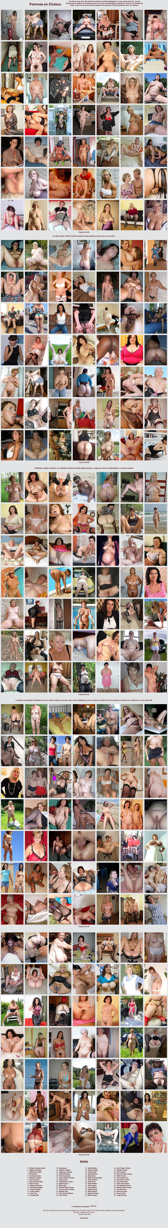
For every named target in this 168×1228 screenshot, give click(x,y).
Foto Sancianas (64, 1176)
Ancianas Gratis (35, 1176)
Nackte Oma (63, 1191)
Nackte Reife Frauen (66, 1187)
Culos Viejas (34, 1191)
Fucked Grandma (36, 1187)
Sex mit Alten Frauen (66, 1189)
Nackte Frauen (93, 1193)
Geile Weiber (92, 1184)
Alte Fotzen (63, 1195)
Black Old (62, 1186)
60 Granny (33, 1174)
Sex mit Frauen (122, 1182)
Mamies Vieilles (64, 1170)
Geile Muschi (92, 1180)
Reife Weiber (92, 1168)
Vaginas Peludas (35, 1170)
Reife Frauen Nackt (95, 1178)
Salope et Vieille (35, 1178)
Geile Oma (92, 1176)
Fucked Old (34, 1195)
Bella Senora (63, 1184)
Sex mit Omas (34, 1180)
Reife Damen (92, 1191)
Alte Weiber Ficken (66, 1182)
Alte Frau (33, 1193)
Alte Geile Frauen (123, 1180)
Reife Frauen (92, 1195)
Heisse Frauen (122, 1191)
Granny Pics (121, 1193)
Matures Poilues (36, 1186)
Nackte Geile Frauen (124, 1187)
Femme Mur (92, 1172)
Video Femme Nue (36, 1182)
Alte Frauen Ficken (123, 1168)
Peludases (63, 1168)
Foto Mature (92, 1187)
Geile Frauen (34, 1184)
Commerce (84, 1218)
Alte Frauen (92, 1186)
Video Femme (93, 1170)
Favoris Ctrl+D (84, 232)
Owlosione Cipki (35, 1172)
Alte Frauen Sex (122, 1178)
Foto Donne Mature (66, 1193)
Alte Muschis (92, 1174)
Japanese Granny (65, 1172)
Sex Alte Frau (121, 1189)
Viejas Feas (63, 1180)
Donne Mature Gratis (66, 1178)
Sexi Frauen (121, 1172)
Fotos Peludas (35, 1189)
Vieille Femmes (64, 1174)
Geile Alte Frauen (123, 1184)
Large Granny (122, 1195)
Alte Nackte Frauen (124, 1186)
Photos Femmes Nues (37, 1168)
